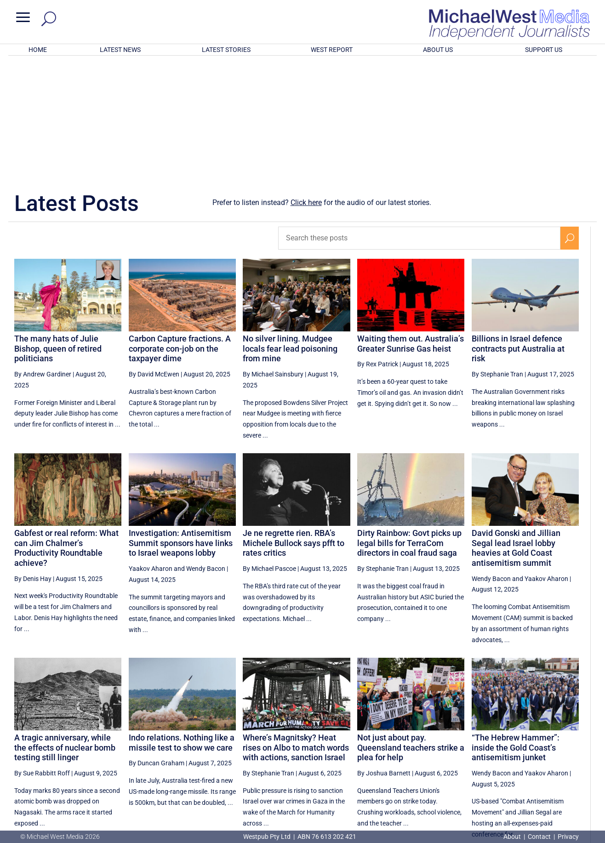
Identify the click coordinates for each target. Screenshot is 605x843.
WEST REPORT (332, 49)
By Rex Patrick (377, 243)
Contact (539, 836)
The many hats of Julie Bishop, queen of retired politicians (58, 228)
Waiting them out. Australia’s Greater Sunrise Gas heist (410, 223)
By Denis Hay (32, 458)
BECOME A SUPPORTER (558, 782)
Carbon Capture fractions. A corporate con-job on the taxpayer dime (180, 228)
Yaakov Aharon (150, 448)
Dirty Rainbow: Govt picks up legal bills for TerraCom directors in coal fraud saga (409, 422)
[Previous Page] (434, 750)
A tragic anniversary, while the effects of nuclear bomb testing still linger (64, 627)
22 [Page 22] (478, 750)
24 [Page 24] (525, 750)
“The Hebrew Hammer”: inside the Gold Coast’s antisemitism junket (515, 627)
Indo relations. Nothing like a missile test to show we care (181, 622)
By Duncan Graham (156, 642)
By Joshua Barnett (384, 652)
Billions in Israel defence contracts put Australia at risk (518, 228)
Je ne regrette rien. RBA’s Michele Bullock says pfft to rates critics (293, 422)
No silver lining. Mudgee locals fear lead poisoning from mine (290, 228)
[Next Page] (569, 750)
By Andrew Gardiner (42, 253)
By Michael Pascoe (269, 448)
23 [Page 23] (501, 750)
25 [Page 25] (548, 750)
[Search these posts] (419, 117)
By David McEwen (154, 253)
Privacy (568, 836)
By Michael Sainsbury (273, 253)
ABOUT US (438, 49)
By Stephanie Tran (497, 253)
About (512, 836)
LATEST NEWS (120, 49)
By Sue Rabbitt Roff (42, 652)
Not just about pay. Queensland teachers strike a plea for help (410, 627)
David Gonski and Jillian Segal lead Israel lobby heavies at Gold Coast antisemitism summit (516, 427)
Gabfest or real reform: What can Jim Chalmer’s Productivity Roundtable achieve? (66, 427)
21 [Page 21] (455, 750)
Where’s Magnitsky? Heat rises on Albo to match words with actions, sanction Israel (296, 627)
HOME (38, 49)
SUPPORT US (543, 49)
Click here (306, 82)
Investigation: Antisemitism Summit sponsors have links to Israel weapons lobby (181, 422)
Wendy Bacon (205, 448)
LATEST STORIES (226, 49)
